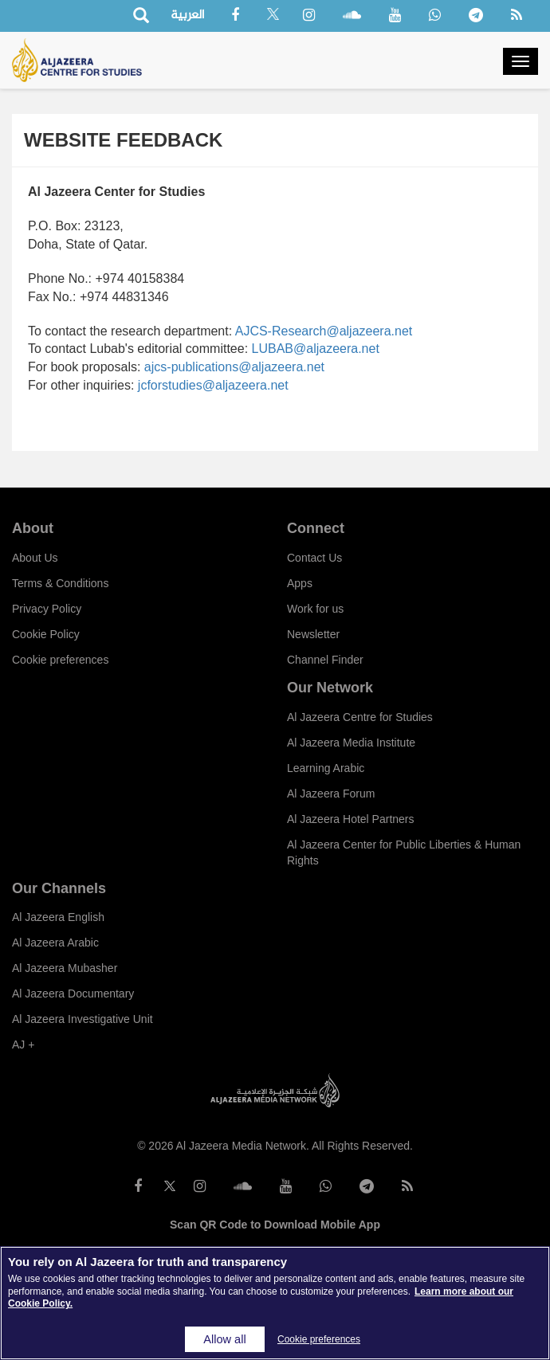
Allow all (224, 1339)
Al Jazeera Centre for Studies (360, 717)
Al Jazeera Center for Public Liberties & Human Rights (404, 852)
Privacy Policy (46, 608)
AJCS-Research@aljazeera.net (324, 331)
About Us (35, 557)
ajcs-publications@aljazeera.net (234, 367)
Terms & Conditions (60, 583)
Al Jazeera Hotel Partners (350, 819)
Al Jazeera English (58, 917)
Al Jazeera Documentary (73, 993)
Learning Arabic (325, 768)
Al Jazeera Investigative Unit (82, 1019)
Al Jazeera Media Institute (351, 742)
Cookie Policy (46, 634)
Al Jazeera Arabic (55, 942)
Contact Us (314, 557)
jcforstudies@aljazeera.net (213, 385)
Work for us (315, 608)
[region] (275, 1303)
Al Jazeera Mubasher (64, 968)
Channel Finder (325, 659)
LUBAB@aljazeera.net (315, 348)
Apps (299, 583)
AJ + (23, 1044)
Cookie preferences (60, 659)
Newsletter (313, 634)
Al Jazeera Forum (331, 793)
